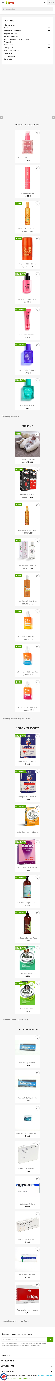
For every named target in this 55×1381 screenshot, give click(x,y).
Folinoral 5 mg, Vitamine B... (27, 1098)
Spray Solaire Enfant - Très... (27, 601)
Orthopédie (8, 48)
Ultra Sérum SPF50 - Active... (27, 636)
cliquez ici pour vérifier (45, 1376)
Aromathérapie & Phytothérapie (16, 39)
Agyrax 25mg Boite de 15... (27, 1239)
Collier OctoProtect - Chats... (27, 832)
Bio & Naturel (9, 59)
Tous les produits (11, 416)
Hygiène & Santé (10, 33)
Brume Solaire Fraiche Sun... (27, 228)
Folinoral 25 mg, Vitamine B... (27, 1063)
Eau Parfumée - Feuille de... (27, 566)
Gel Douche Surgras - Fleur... (28, 938)
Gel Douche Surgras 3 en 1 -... (27, 903)
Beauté (6, 28)
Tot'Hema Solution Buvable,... (27, 1310)
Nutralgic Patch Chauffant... (27, 761)
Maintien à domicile (11, 50)
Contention (8, 45)
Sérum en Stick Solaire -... (27, 264)
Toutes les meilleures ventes (16, 1321)
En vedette (8, 53)
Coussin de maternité (27, 459)
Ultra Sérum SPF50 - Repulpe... (27, 707)
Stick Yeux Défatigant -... (27, 193)
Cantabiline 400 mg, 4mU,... (27, 1275)
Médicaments (9, 25)
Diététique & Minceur (12, 31)
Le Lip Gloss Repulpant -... (28, 335)
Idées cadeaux (9, 56)
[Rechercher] (27, 9)
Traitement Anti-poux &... (27, 495)
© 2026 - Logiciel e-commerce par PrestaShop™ (19, 1378)
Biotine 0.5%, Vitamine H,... (27, 1169)
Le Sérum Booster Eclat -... (27, 299)
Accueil (9, 20)
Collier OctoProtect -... (28, 973)
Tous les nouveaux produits (15, 1020)
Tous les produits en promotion (17, 718)
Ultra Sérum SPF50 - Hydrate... (27, 672)
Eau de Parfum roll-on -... (27, 370)
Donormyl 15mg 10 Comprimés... (27, 1133)
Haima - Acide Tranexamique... (27, 867)
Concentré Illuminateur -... (27, 158)
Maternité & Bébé (11, 36)
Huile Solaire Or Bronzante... (27, 530)
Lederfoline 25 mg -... (27, 1204)
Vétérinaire (8, 42)
